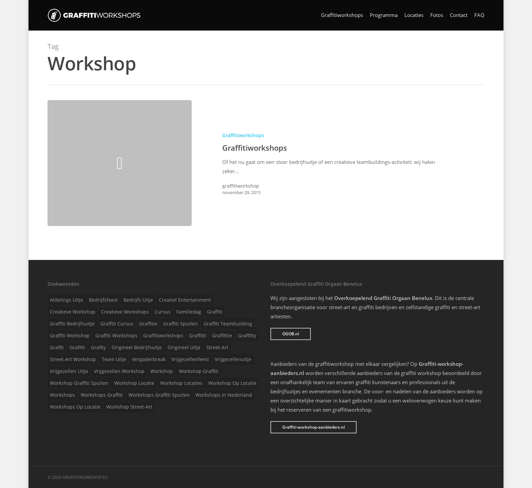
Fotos (436, 15)
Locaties (413, 15)
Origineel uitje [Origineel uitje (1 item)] (184, 347)
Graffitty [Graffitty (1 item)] (247, 335)
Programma (384, 15)
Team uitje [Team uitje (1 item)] (114, 359)
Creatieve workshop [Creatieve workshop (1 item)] (72, 311)
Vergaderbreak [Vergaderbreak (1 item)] (149, 359)
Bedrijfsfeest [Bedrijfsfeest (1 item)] (103, 300)
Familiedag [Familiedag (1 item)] (188, 311)
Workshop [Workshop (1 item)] (161, 371)
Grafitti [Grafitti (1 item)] (77, 347)
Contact (459, 15)
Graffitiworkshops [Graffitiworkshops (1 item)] (163, 335)
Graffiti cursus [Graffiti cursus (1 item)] (116, 323)
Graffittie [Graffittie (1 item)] (222, 335)
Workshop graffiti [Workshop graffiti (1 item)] (198, 371)
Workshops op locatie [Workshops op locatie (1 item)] (75, 406)
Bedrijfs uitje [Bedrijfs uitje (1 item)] (138, 300)
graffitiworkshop (240, 186)
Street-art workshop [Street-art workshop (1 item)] (73, 359)
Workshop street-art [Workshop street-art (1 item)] (129, 406)
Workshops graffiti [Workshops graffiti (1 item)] (102, 395)
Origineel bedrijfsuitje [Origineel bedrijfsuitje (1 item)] (137, 347)
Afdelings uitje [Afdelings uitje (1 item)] (66, 300)
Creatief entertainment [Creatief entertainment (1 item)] (185, 300)
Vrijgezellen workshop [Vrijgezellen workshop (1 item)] (119, 371)
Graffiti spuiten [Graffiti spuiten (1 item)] (180, 323)
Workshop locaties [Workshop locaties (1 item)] (181, 383)
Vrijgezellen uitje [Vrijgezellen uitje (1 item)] (69, 371)
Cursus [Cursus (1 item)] (163, 311)
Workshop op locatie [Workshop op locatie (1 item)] (232, 383)
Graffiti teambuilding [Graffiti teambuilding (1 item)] (228, 323)
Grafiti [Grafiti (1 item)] (57, 347)
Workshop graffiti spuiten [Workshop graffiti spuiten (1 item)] (79, 383)
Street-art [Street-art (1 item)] (217, 347)
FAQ (479, 15)
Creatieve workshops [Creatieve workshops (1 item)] (125, 311)
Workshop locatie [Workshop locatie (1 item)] (134, 383)
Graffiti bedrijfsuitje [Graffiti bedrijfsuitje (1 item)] (72, 323)
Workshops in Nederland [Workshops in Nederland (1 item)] (223, 395)
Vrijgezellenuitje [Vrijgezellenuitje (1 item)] (233, 359)
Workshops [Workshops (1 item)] (62, 395)
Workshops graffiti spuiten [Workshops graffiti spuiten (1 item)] (159, 395)
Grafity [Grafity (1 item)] (98, 347)
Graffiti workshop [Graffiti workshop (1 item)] (70, 335)
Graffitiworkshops (342, 15)
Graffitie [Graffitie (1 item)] (148, 323)
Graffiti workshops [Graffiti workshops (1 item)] (116, 335)
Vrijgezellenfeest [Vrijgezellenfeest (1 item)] (190, 359)
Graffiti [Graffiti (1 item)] (215, 311)
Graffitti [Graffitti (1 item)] (197, 335)
